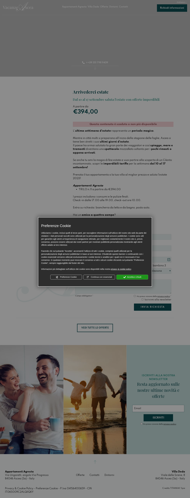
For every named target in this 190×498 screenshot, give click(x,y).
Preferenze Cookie (66, 277)
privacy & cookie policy (121, 269)
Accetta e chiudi (132, 277)
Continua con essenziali (99, 277)
